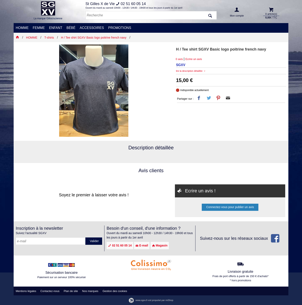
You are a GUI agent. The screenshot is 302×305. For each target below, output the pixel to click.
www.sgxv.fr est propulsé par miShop (151, 300)
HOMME (22, 28)
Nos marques (90, 291)
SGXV (180, 65)
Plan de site (71, 291)
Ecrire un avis (193, 59)
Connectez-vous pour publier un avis (230, 207)
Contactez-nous (50, 291)
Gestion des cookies (115, 291)
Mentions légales (26, 291)
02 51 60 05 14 (119, 245)
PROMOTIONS (119, 28)
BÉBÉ (71, 28)
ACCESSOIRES (92, 28)
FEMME (39, 28)
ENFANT (55, 28)
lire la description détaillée (191, 71)
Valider (94, 241)
